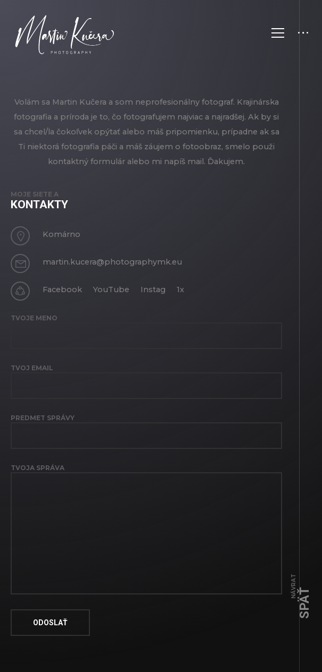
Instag (153, 289)
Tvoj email (146, 381)
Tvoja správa (146, 529)
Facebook (62, 289)
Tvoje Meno (146, 331)
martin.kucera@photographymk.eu (112, 262)
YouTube (111, 289)
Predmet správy (146, 431)
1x (180, 289)
